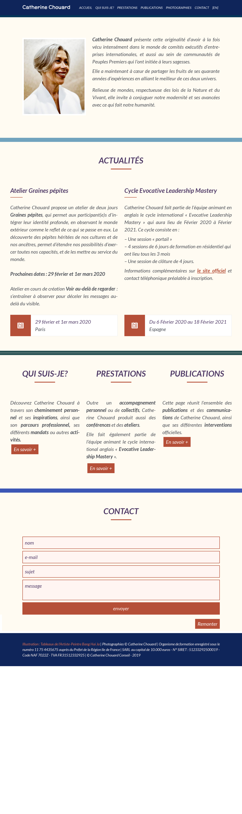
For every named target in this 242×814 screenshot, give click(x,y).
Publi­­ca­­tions (152, 7)
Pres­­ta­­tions (127, 7)
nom (29, 543)
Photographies (178, 7)
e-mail (31, 557)
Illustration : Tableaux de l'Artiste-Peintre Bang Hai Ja (61, 644)
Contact (202, 7)
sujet (30, 571)
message (33, 586)
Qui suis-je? (104, 7)
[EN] (215, 7)
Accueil (85, 7)
